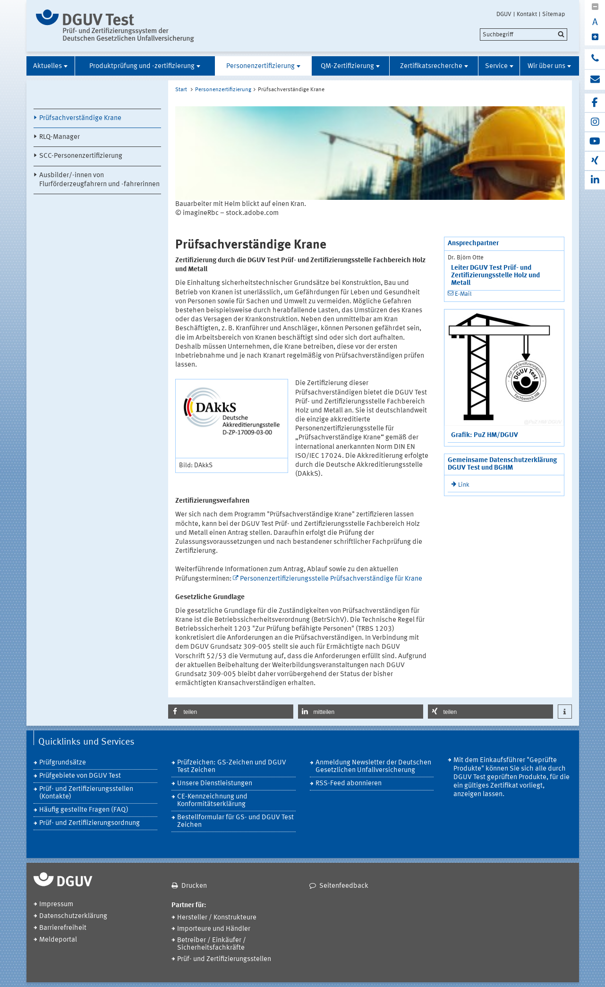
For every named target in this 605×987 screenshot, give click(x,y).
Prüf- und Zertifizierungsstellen (224, 959)
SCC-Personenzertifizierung (80, 156)
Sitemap (553, 14)
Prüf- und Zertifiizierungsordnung (89, 823)
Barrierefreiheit (62, 928)
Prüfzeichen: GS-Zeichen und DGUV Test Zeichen (231, 766)
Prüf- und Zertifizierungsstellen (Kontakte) (86, 793)
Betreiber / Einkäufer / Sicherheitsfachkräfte (211, 944)
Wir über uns (546, 66)
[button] (230, 711)
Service (496, 66)
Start (181, 90)
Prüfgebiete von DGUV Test (80, 776)
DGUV (503, 14)
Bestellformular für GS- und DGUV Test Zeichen (235, 821)
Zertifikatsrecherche (431, 66)
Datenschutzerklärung (73, 916)
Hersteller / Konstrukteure (216, 917)
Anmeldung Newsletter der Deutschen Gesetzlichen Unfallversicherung (373, 766)
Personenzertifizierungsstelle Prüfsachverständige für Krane (331, 579)
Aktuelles (47, 66)
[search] (523, 34)
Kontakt (527, 14)
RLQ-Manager (59, 137)
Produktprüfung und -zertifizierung (142, 66)
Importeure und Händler (213, 929)
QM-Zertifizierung (347, 66)
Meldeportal (58, 940)
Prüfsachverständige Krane (80, 118)
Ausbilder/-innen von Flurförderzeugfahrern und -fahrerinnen (99, 180)
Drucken (194, 886)
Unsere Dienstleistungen (214, 783)
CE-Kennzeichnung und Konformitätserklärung (212, 800)
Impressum (56, 904)
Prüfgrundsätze (62, 762)
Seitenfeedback (343, 886)
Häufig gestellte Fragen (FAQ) (83, 810)
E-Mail (463, 294)
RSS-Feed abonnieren (348, 783)
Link (463, 485)
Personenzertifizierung (260, 66)
